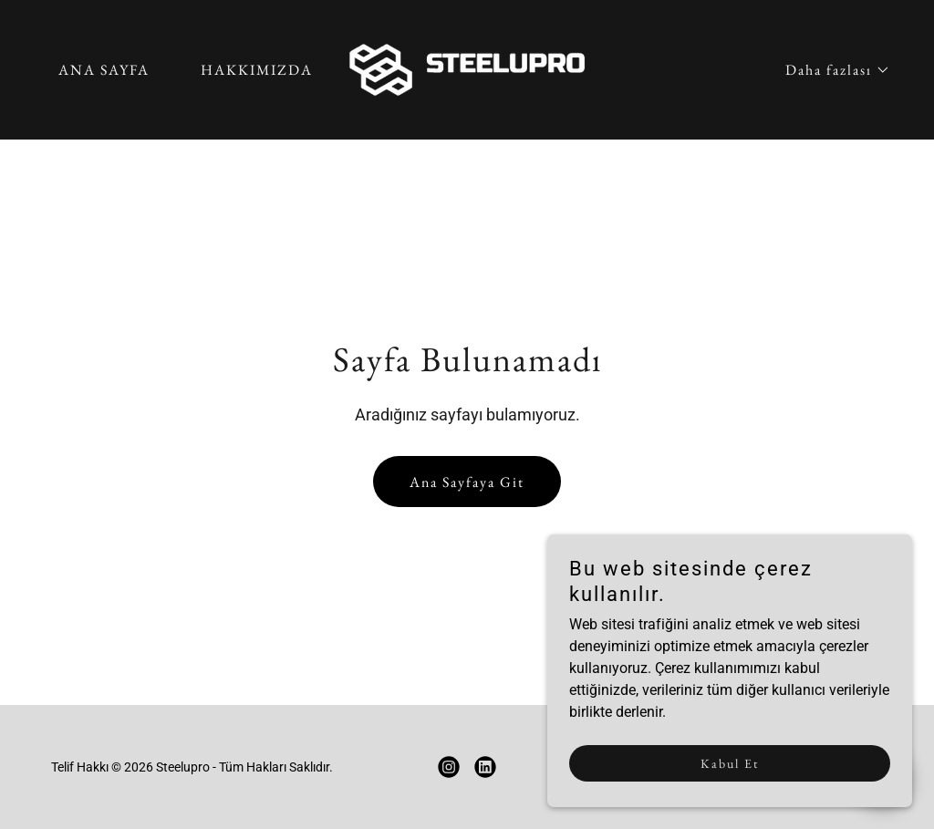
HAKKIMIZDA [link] (257, 69)
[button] (830, 70)
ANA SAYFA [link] (104, 69)
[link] (467, 69)
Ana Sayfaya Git (467, 482)
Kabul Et (729, 763)
